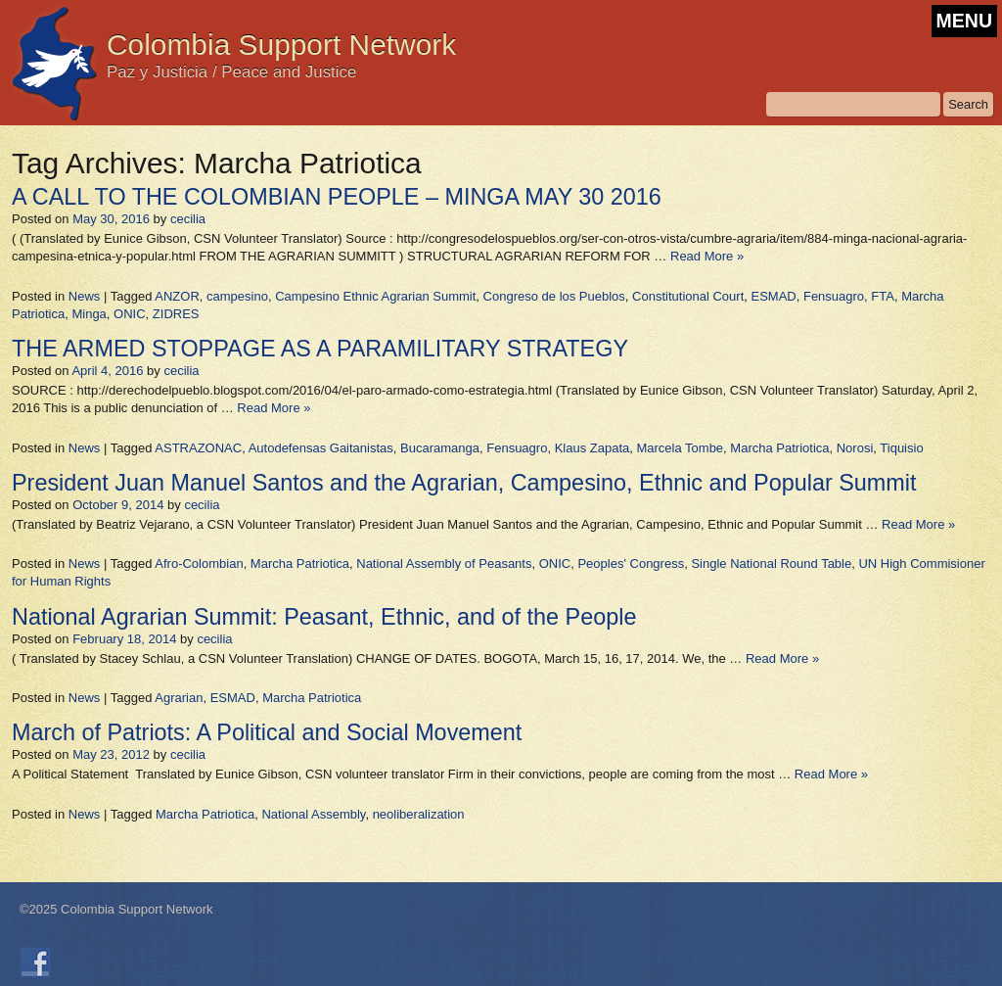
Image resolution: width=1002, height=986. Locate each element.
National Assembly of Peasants (443, 563)
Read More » (707, 256)
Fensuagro (833, 296)
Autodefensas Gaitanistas (321, 448)
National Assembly (313, 814)
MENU (964, 20)
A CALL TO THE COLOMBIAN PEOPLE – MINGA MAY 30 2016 (336, 197)
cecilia (187, 218)
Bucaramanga (439, 448)
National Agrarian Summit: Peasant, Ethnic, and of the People (324, 617)
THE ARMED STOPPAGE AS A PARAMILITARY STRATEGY (320, 348)
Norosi (855, 448)
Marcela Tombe (679, 448)
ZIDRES (176, 313)
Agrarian (179, 697)
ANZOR (177, 296)
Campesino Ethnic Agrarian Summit (375, 296)
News (84, 296)
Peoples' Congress (630, 563)
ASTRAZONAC (198, 448)
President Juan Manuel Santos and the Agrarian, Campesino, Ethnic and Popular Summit (464, 482)
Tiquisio (901, 448)
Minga (88, 313)
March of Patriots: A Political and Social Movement (267, 732)
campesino (237, 296)
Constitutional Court (688, 296)
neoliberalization (419, 814)
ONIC (130, 313)
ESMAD (773, 296)
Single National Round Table (771, 563)
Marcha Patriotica (779, 448)
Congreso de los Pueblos (554, 296)
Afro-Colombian (199, 563)
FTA (882, 296)
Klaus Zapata (592, 448)
